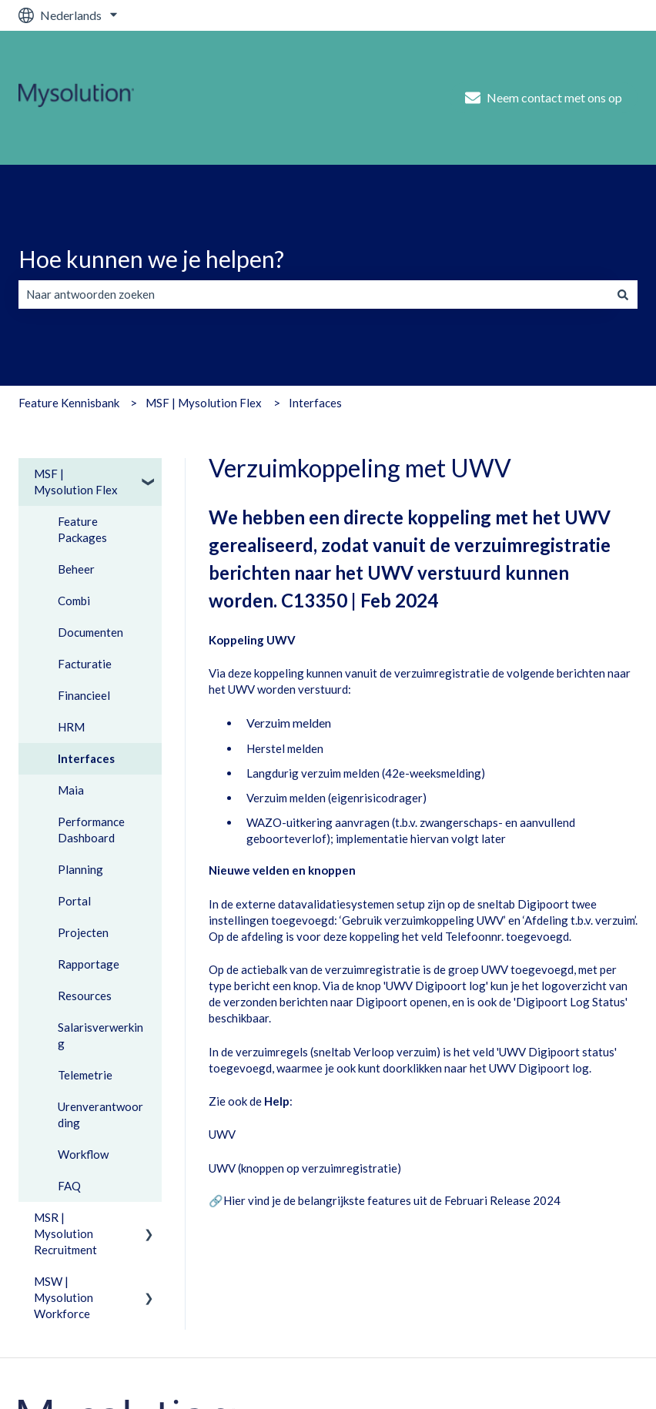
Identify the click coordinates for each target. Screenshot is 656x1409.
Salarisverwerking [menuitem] (100, 1035)
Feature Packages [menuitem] (82, 529)
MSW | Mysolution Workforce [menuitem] (63, 1297)
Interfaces (315, 403)
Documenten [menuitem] (90, 632)
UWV (222, 1134)
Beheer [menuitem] (76, 569)
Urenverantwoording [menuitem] (100, 1114)
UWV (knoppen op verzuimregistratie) (305, 1168)
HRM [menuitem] (71, 727)
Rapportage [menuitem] (88, 964)
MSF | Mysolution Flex (204, 403)
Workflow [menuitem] (83, 1154)
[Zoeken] (623, 294)
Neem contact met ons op (543, 97)
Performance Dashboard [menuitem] (91, 830)
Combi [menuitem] (74, 600)
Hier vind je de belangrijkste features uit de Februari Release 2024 (392, 1200)
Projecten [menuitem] (83, 932)
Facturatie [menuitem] (85, 664)
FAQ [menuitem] (69, 1186)
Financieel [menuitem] (84, 695)
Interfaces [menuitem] (86, 758)
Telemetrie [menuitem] (85, 1075)
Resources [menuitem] (85, 995)
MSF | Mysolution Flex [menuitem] (76, 482)
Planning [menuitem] (80, 869)
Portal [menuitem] (74, 901)
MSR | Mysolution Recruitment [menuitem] (65, 1233)
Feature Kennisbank (68, 403)
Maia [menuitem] (71, 790)
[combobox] (313, 294)
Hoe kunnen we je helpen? (151, 259)
